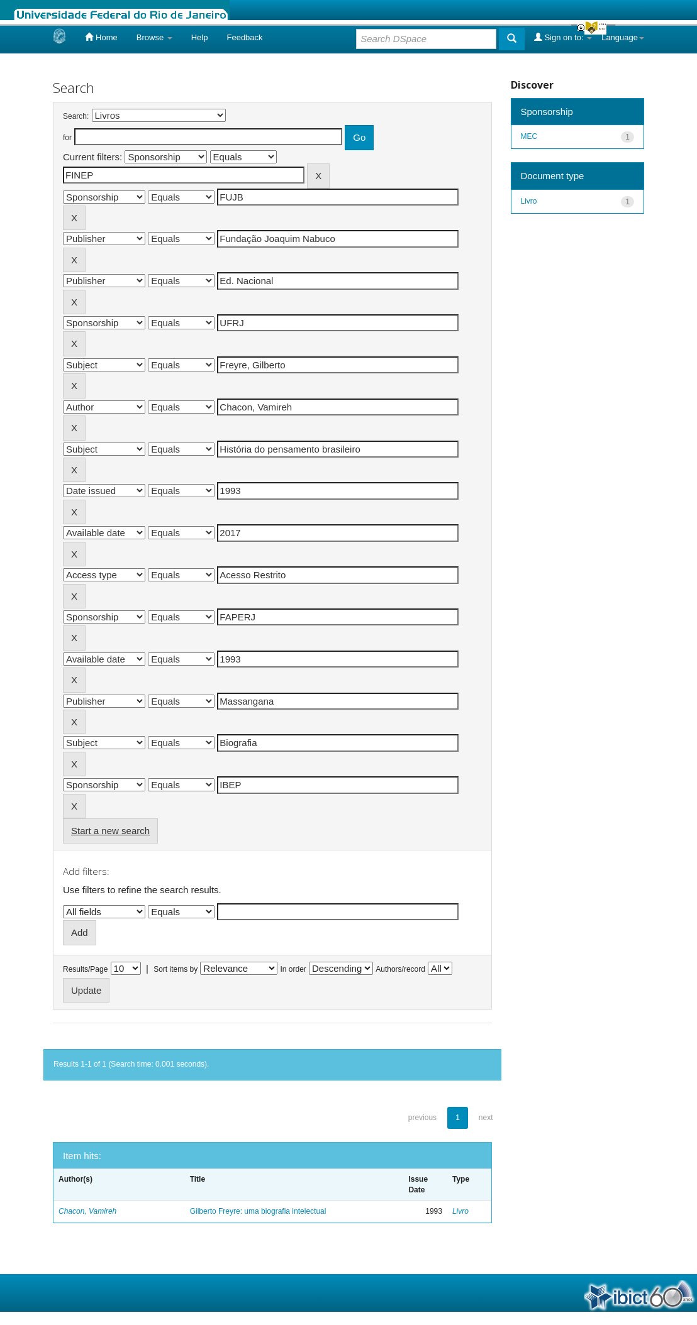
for (67, 137)
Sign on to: (563, 37)
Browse (154, 37)
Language (622, 37)
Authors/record (400, 969)
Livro (460, 1211)
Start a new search (110, 830)
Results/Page (85, 969)
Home (101, 37)
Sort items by (175, 969)
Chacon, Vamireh (87, 1211)
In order (293, 969)
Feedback (244, 37)
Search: (76, 116)
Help (199, 37)
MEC (529, 136)
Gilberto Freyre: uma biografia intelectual (258, 1211)
